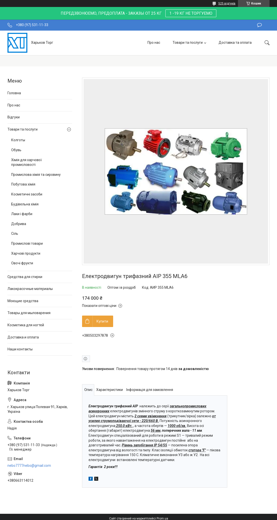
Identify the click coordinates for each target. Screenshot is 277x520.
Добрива (18, 224)
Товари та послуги (188, 43)
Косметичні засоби (26, 194)
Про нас (153, 43)
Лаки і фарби (21, 214)
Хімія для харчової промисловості (26, 162)
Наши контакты (20, 349)
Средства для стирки (24, 277)
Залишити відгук (259, 25)
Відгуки (13, 117)
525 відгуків (226, 3)
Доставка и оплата (23, 337)
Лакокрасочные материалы (30, 289)
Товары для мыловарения (28, 313)
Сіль (14, 234)
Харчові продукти (25, 253)
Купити (102, 321)
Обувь (16, 150)
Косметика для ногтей (25, 325)
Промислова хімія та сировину (36, 175)
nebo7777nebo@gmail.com (29, 466)
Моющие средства (22, 301)
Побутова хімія (23, 184)
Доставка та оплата (235, 43)
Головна (14, 93)
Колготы (18, 140)
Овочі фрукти (22, 263)
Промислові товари (27, 243)
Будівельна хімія (25, 204)
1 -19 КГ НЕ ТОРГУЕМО (190, 13)
